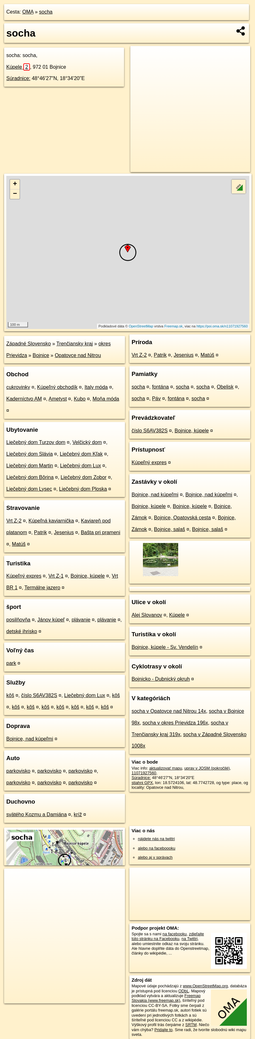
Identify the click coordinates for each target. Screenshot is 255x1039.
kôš (10, 695)
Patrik (40, 532)
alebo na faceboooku (156, 848)
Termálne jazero (42, 587)
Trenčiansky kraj (74, 343)
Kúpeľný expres (23, 576)
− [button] (15, 194)
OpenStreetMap (141, 326)
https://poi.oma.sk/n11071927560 (222, 326)
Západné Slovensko (28, 343)
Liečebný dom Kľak (81, 454)
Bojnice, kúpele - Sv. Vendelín (165, 647)
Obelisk (225, 387)
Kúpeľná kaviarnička (51, 520)
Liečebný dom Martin (29, 465)
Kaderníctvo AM (24, 398)
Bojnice (41, 355)
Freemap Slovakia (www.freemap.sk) (166, 998)
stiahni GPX (142, 782)
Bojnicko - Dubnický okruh (161, 679)
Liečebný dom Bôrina (30, 477)
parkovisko (18, 771)
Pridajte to (163, 1029)
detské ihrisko (21, 631)
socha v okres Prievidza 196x (175, 722)
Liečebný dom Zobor (84, 477)
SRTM (191, 1024)
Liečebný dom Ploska (83, 489)
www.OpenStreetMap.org (205, 986)
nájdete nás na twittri (156, 838)
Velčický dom (87, 442)
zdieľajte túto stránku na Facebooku (168, 936)
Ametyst (57, 398)
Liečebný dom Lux (80, 465)
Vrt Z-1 (56, 576)
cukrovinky (18, 387)
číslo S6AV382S (39, 695)
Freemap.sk (173, 326)
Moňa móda (106, 398)
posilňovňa (18, 619)
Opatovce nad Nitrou (78, 355)
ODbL (183, 991)
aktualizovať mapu (165, 768)
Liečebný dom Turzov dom (35, 442)
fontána (160, 387)
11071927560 (144, 773)
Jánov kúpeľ (51, 619)
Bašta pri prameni (100, 532)
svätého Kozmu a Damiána (36, 814)
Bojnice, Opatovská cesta (182, 517)
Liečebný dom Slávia (29, 454)
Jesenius (64, 532)
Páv (156, 398)
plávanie (81, 619)
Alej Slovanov (147, 615)
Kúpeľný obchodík (57, 387)
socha (46, 11)
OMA (28, 11)
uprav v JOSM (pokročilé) (207, 768)
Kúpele (18, 67)
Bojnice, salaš (169, 529)
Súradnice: (18, 78)
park (11, 663)
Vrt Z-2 (13, 520)
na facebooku (174, 934)
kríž (78, 814)
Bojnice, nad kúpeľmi (29, 739)
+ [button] (15, 184)
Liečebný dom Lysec (29, 489)
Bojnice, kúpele (88, 576)
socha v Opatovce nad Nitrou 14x (169, 711)
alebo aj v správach (155, 857)
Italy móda (96, 387)
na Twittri (190, 938)
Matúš (19, 544)
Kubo (79, 398)
